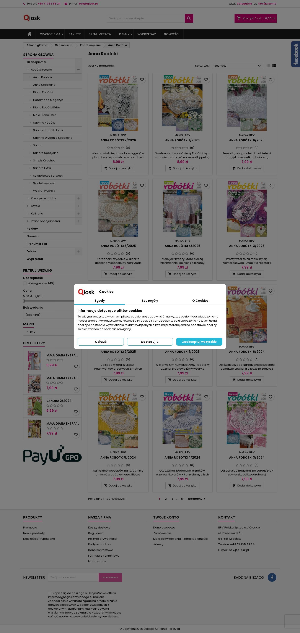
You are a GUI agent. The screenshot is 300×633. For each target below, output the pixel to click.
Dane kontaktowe (100, 550)
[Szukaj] (150, 18)
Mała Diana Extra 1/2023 (63, 423)
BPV (32, 332)
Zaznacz (238, 66)
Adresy (158, 544)
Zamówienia (162, 533)
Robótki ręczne (41, 70)
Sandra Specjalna (46, 153)
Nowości (171, 34)
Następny (197, 499)
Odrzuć (100, 342)
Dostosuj (150, 342)
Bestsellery (34, 343)
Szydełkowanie (44, 183)
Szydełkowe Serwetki (48, 176)
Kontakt (226, 517)
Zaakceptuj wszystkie (199, 342)
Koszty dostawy (99, 527)
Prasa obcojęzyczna (45, 221)
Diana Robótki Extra (46, 107)
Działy (124, 34)
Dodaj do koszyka (118, 168)
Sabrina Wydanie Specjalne (52, 138)
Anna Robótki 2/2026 (118, 140)
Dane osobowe (164, 527)
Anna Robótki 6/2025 (246, 140)
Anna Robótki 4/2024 (182, 457)
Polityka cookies (99, 544)
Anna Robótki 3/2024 (247, 457)
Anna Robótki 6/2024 (247, 352)
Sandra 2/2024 (59, 401)
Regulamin (95, 533)
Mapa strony (97, 561)
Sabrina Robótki (44, 123)
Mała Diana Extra (44, 115)
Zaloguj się (244, 3)
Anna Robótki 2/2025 (118, 352)
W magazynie (41, 283)
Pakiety (74, 34)
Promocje (30, 527)
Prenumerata (100, 34)
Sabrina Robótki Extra (48, 130)
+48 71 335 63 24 (49, 3)
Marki (28, 324)
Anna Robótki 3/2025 (246, 246)
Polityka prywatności (102, 539)
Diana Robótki (43, 92)
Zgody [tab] (100, 300)
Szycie (35, 206)
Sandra (38, 145)
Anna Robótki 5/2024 (118, 457)
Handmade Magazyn (48, 100)
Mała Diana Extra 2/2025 (63, 355)
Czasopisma (50, 34)
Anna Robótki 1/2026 (182, 140)
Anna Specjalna (44, 85)
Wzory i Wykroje (44, 191)
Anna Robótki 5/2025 (118, 246)
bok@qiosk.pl (88, 3)
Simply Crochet (44, 160)
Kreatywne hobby (43, 198)
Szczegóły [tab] (150, 300)
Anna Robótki (42, 77)
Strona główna (38, 54)
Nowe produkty (34, 533)
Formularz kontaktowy (103, 556)
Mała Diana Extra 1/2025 (63, 378)
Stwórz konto (267, 3)
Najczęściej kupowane (39, 539)
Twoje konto (166, 517)
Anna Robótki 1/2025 (182, 352)
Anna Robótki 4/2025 (182, 246)
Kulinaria (37, 213)
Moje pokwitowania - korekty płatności (180, 539)
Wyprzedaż (146, 34)
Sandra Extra (42, 168)
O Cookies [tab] (200, 300)
